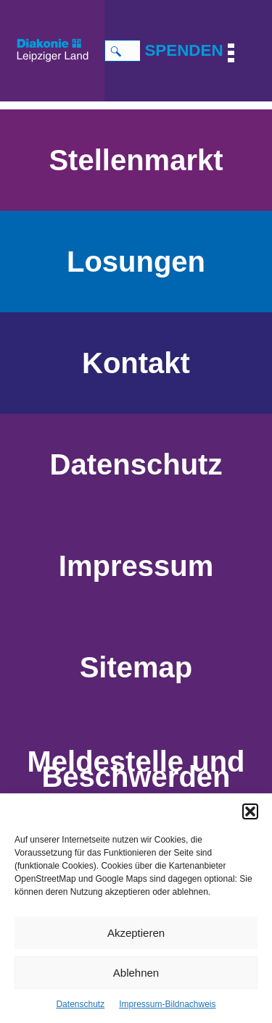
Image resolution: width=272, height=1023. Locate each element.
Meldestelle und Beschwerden (135, 769)
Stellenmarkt (136, 160)
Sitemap (136, 667)
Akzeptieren (136, 933)
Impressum (136, 566)
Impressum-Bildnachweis (167, 1004)
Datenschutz (80, 1004)
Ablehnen (136, 972)
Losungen (136, 261)
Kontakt (136, 363)
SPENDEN (183, 50)
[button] (250, 811)
